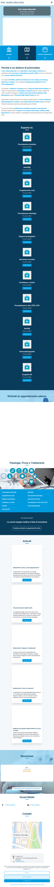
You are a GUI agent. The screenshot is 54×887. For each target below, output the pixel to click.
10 (38, 784)
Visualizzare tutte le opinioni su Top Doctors (27, 788)
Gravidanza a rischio (8, 502)
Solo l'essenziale (27, 877)
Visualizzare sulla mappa (20, 835)
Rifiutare (27, 872)
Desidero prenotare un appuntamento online (27, 528)
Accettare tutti (27, 880)
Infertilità (30, 492)
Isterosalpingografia (34, 506)
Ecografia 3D (6, 509)
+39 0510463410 (19, 861)
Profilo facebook (10, 805)
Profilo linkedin (35, 805)
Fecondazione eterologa (35, 495)
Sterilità (4, 506)
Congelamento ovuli (8, 495)
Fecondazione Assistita (9, 492)
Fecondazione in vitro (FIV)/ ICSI (38, 502)
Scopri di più (27, 150)
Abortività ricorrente (34, 499)
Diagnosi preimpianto (8, 499)
